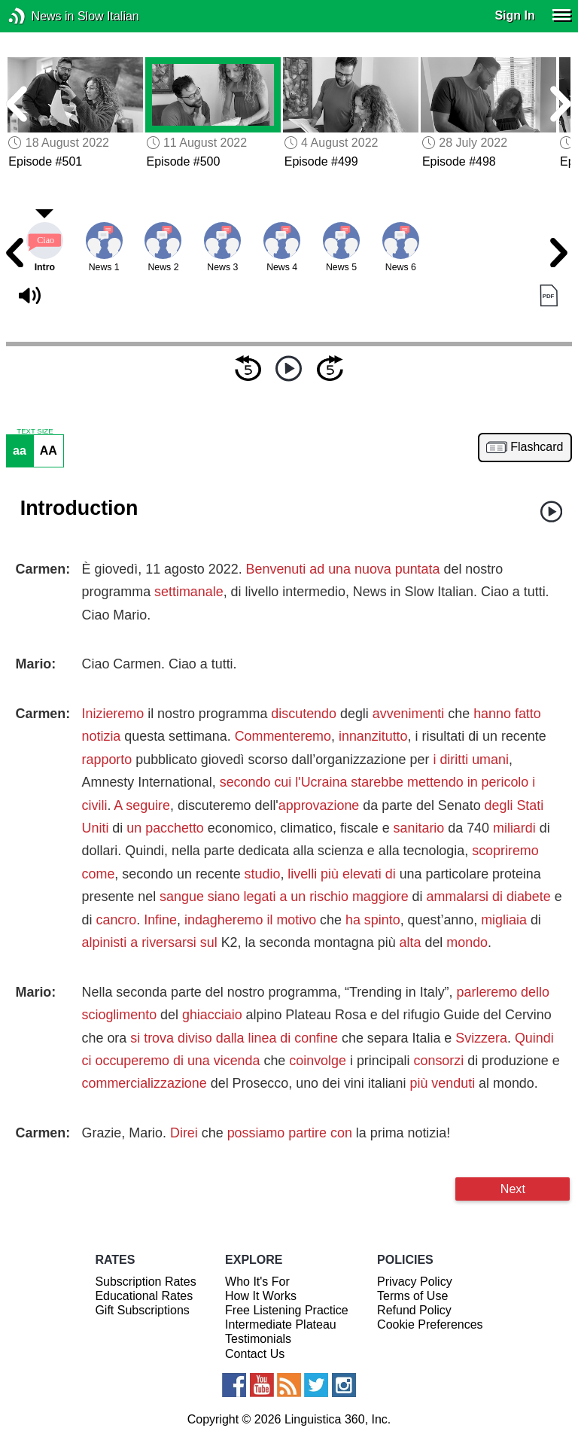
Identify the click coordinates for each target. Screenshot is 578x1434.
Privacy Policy (414, 1281)
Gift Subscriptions (142, 1310)
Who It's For (257, 1281)
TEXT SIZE (35, 431)
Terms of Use (412, 1295)
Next (512, 1188)
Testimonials (258, 1338)
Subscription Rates (145, 1281)
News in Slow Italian (39, 16)
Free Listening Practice (286, 1310)
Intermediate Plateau (280, 1324)
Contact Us (254, 1353)
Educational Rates (144, 1295)
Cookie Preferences (430, 1324)
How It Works (261, 1295)
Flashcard (536, 447)
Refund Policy (414, 1310)
